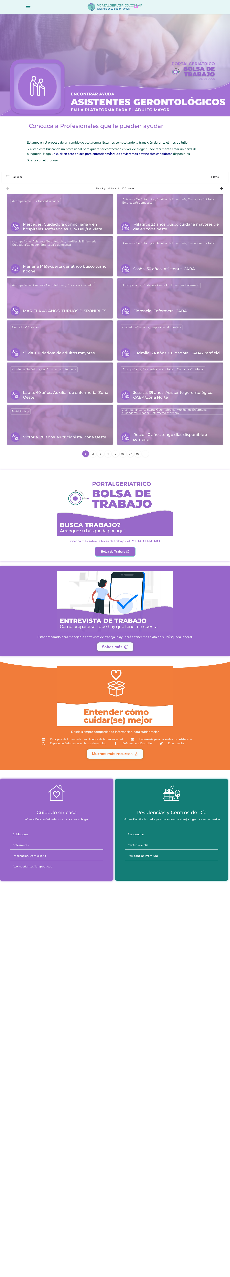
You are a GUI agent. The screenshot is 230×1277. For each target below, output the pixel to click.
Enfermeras (21, 873)
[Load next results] (222, 192)
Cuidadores (20, 863)
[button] (56, 863)
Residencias (136, 863)
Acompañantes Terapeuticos (32, 895)
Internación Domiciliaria (29, 884)
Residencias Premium (143, 884)
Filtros (217, 180)
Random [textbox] (17, 180)
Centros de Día (138, 873)
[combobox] (44, 180)
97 (130, 457)
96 (122, 457)
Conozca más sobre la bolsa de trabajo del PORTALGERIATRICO (115, 553)
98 (137, 457)
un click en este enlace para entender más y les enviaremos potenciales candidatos (112, 157)
